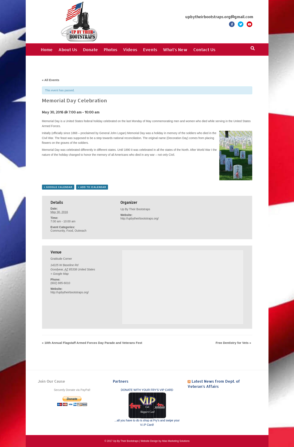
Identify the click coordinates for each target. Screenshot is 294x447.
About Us (67, 49)
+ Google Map (59, 273)
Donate (90, 49)
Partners (120, 381)
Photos (110, 49)
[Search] (252, 48)
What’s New (175, 49)
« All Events (50, 80)
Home (47, 49)
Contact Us (204, 49)
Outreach (81, 230)
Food (69, 230)
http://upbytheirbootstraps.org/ (139, 218)
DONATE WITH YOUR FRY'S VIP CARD (147, 390)
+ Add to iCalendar (92, 187)
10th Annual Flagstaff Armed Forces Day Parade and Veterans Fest (92, 342)
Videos (130, 49)
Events (150, 49)
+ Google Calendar (58, 187)
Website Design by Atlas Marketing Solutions (165, 441)
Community (57, 230)
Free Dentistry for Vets (233, 342)
